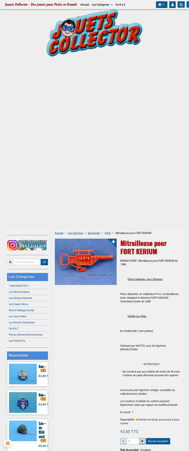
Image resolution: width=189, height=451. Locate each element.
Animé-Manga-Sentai (21, 310)
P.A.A (108, 233)
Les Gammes (75, 233)
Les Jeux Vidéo (17, 316)
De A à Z (120, 4)
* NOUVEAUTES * (19, 285)
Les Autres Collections (22, 322)
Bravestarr (94, 233)
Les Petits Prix (17, 340)
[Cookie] (8, 443)
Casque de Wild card (43, 429)
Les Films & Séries (19, 292)
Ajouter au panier (158, 441)
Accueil (84, 4)
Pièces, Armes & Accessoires (26, 334)
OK (44, 262)
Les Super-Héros (18, 304)
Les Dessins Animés (20, 298)
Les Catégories (101, 4)
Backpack (45, 366)
